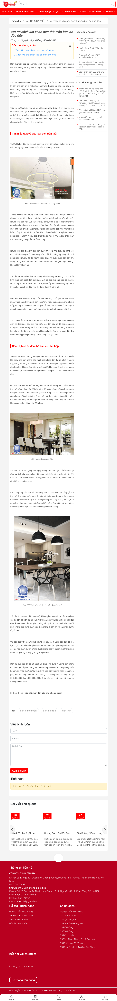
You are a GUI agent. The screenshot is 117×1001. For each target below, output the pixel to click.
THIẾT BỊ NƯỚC (71, 11)
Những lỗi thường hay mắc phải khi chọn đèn (91, 118)
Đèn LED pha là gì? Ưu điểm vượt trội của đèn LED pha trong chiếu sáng (25, 833)
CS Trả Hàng (66, 931)
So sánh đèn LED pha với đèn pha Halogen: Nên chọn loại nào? (92, 64)
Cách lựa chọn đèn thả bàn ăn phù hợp (36, 54)
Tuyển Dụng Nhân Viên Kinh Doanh (91, 49)
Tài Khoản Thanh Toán (21, 915)
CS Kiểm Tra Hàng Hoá (72, 923)
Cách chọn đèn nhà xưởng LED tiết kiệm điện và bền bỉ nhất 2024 (92, 126)
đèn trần (66, 710)
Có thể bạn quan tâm (89, 82)
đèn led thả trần (28, 710)
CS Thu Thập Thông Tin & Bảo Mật (78, 939)
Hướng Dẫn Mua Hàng (21, 911)
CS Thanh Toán (68, 915)
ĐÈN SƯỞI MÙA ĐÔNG (92, 11)
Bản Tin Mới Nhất (18, 923)
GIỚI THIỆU (7, 11)
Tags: (13, 710)
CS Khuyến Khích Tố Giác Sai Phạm (78, 947)
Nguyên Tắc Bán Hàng (71, 911)
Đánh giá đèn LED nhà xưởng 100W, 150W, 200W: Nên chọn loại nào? (92, 41)
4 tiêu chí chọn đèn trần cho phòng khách (42, 693)
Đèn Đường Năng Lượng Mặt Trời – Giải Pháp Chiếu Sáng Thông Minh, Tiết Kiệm (90, 833)
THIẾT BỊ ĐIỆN (45, 11)
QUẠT (58, 11)
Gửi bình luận (19, 770)
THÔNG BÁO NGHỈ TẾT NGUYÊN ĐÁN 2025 (89, 56)
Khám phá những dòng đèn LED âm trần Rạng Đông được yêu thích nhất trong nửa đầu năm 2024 (92, 92)
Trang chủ (15, 20)
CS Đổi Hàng (66, 927)
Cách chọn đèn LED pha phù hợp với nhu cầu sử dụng (91, 73)
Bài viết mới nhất (86, 32)
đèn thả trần (49, 710)
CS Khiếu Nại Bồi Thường (72, 943)
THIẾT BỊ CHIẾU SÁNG (25, 11)
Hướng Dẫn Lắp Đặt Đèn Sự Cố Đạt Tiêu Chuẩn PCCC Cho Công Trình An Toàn (57, 833)
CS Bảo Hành (67, 935)
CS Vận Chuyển (68, 919)
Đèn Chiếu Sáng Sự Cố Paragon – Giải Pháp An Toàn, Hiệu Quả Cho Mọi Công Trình (92, 103)
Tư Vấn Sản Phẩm (18, 919)
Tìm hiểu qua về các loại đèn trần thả (34, 50)
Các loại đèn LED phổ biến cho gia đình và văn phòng (92, 111)
